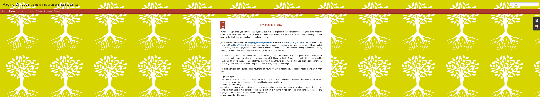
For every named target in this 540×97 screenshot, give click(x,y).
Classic (4, 11)
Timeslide (58, 11)
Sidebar (39, 11)
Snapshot (48, 11)
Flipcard (12, 11)
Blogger (278, 95)
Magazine (22, 11)
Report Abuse (286, 95)
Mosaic (31, 11)
